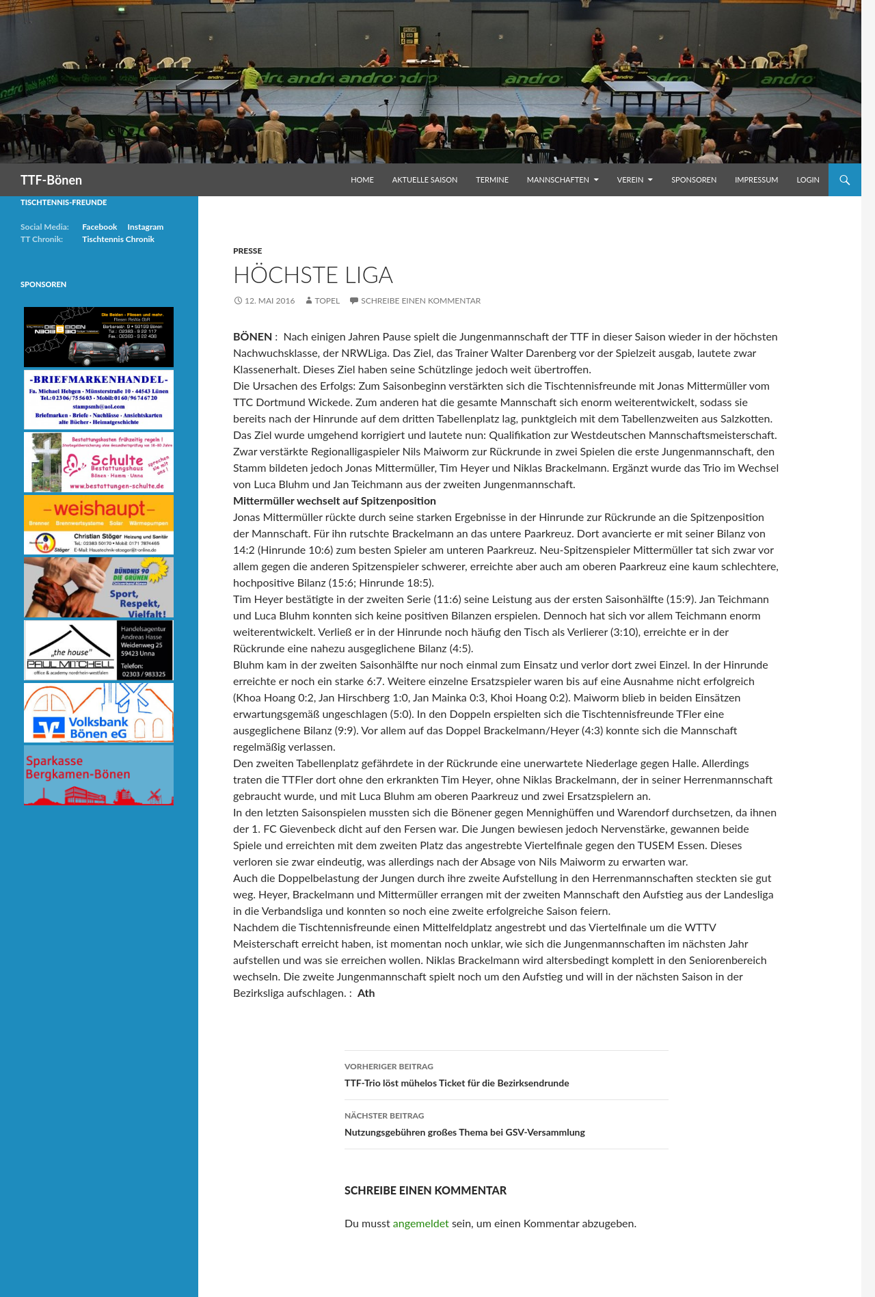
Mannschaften (558, 179)
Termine (492, 179)
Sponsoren (693, 179)
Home (362, 179)
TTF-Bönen (51, 179)
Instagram (145, 227)
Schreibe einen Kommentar (421, 300)
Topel (327, 300)
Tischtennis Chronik (118, 239)
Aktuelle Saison (425, 179)
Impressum (756, 179)
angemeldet (421, 1222)
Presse (247, 250)
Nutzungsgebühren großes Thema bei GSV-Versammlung (507, 1123)
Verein (630, 179)
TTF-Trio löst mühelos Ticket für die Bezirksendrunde (507, 1073)
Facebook (99, 227)
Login (808, 179)
